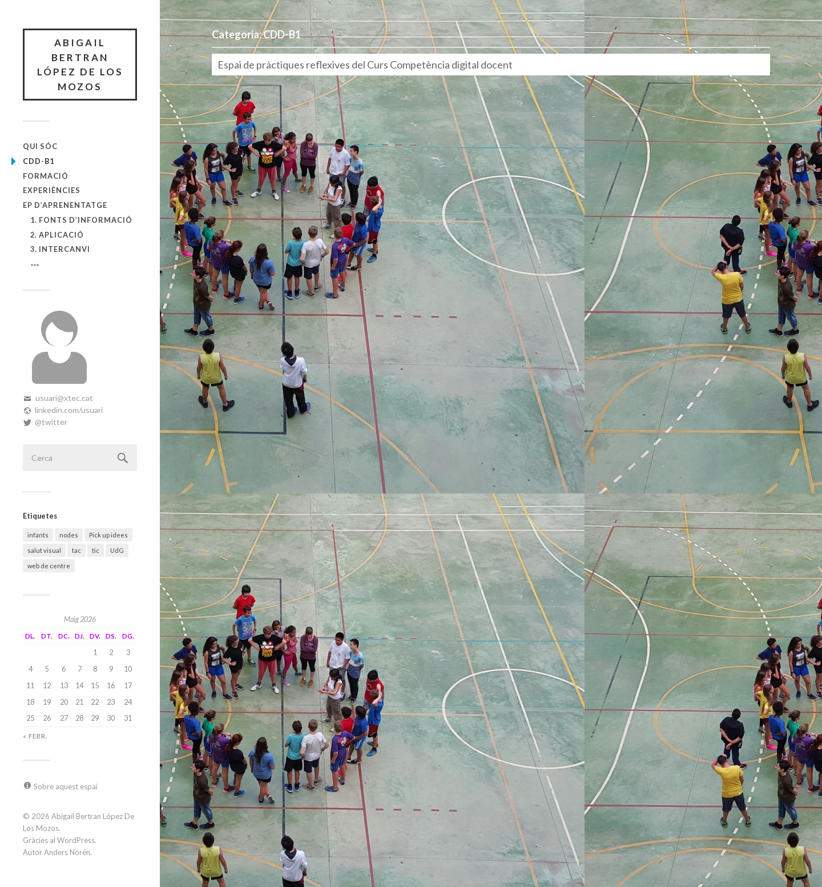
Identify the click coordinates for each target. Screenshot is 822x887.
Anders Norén (67, 852)
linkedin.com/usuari (69, 410)
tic (95, 550)
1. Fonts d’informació (81, 219)
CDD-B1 (38, 161)
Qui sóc (40, 146)
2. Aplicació (57, 234)
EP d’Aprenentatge (65, 205)
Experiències (51, 190)
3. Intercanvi (60, 249)
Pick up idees (108, 535)
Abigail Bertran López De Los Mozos (80, 65)
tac (76, 550)
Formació (45, 175)
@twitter (51, 422)
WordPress (76, 840)
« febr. (35, 736)
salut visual (44, 550)
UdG (117, 550)
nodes (68, 535)
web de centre (48, 565)
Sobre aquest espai (66, 786)
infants (38, 535)
